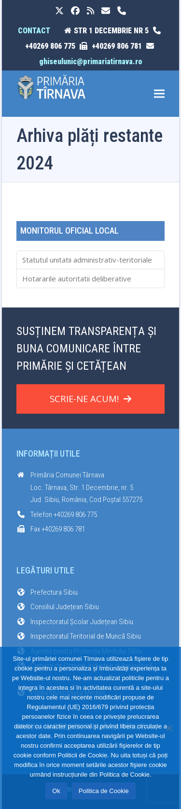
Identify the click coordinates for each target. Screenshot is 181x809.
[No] (169, 728)
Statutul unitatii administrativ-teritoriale (87, 260)
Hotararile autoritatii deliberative (76, 278)
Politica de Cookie (104, 791)
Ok (56, 791)
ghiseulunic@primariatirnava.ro (90, 61)
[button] (159, 94)
